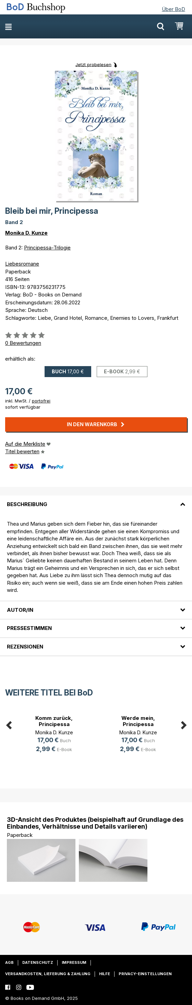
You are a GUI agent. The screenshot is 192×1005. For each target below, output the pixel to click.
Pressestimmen (29, 628)
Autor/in (20, 610)
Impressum (74, 962)
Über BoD (173, 9)
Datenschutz (37, 962)
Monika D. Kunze (26, 233)
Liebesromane (22, 263)
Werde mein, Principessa (138, 721)
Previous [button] (8, 724)
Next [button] (183, 724)
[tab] (96, 500)
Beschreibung (27, 504)
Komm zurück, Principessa (54, 721)
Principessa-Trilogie (47, 247)
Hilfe (104, 973)
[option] (54, 735)
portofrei (41, 401)
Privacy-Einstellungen (145, 973)
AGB (9, 962)
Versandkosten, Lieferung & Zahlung (48, 973)
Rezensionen (25, 646)
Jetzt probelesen (93, 64)
